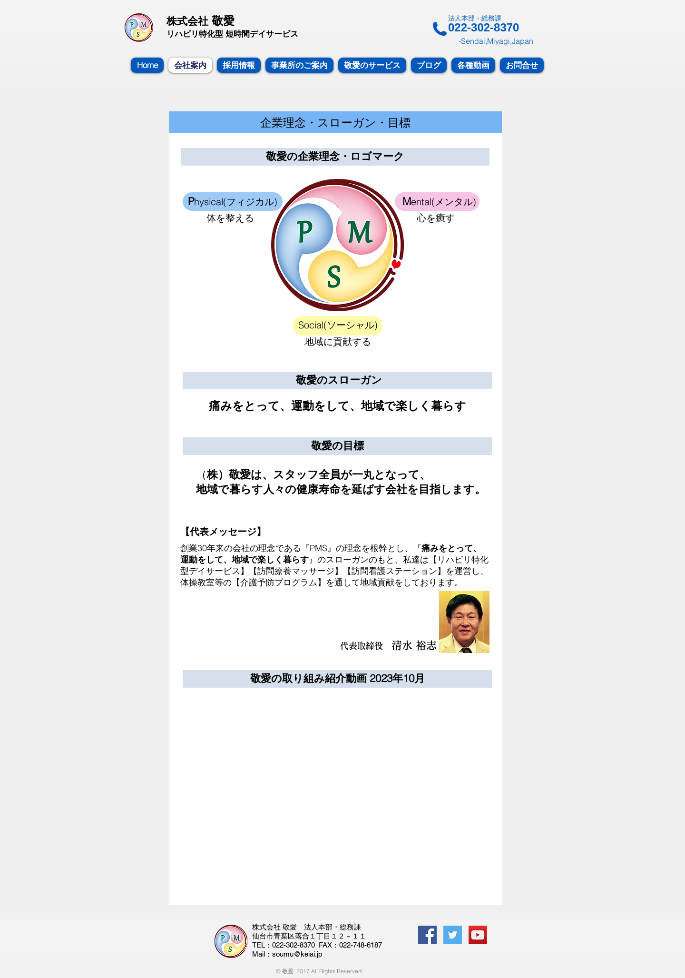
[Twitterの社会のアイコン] (452, 935)
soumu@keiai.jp (297, 954)
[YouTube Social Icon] (478, 935)
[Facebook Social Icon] (427, 935)
